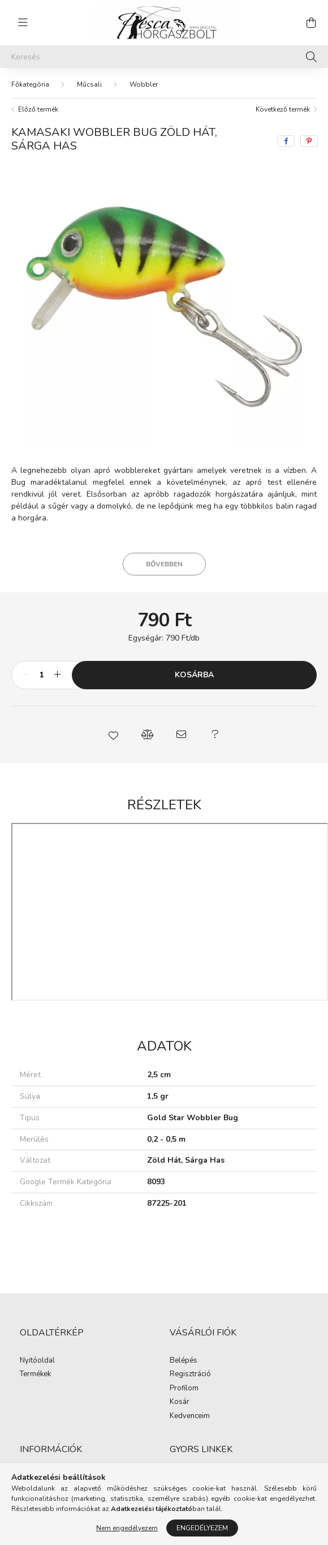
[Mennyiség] (41, 663)
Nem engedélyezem (127, 1528)
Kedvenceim (190, 1405)
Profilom (184, 1377)
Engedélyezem (202, 1528)
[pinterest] (309, 129)
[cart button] (311, 22)
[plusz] (57, 663)
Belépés (183, 1349)
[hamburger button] (22, 22)
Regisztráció (190, 1363)
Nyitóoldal (37, 1349)
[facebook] (286, 129)
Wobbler (144, 73)
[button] (113, 723)
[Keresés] (164, 56)
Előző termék (38, 98)
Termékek (35, 1363)
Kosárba (194, 663)
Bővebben (164, 552)
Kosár (179, 1390)
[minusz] (26, 663)
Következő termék (283, 98)
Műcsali (89, 73)
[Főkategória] (30, 73)
